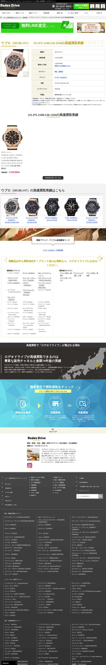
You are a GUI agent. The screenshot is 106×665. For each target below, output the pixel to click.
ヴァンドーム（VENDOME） (13, 607)
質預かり (33, 491)
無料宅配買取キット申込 (11, 491)
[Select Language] (9, 663)
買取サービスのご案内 (38, 473)
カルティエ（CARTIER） (45, 512)
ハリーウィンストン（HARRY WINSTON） (44, 282)
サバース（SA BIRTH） (79, 615)
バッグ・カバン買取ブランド (12, 562)
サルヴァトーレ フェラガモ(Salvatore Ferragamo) (86, 573)
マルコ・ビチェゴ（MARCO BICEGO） (17, 642)
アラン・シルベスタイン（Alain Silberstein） (85, 501)
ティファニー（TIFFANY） (13, 534)
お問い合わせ (8, 488)
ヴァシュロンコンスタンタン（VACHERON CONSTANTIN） (51, 505)
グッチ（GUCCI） (43, 517)
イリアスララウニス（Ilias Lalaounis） (49, 604)
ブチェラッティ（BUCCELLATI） (48, 631)
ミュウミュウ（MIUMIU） (46, 595)
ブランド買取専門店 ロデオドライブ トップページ (16, 475)
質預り (96, 6)
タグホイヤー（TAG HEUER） (14, 532)
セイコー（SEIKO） (44, 529)
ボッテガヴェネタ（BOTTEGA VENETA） (17, 592)
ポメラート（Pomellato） (12, 638)
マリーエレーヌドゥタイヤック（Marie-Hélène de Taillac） (87, 638)
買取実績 (46, 13)
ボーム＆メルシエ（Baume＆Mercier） (50, 550)
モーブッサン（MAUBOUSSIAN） (82, 642)
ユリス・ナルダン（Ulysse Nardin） (49, 553)
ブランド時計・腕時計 (65, 274)
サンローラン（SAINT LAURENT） (15, 576)
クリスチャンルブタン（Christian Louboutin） (52, 571)
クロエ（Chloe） (77, 571)
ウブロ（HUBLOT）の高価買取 (53, 250)
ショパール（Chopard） (79, 526)
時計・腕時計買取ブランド (11, 498)
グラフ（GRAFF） (10, 615)
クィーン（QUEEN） (44, 612)
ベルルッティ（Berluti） (79, 589)
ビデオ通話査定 (35, 478)
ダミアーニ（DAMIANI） (46, 623)
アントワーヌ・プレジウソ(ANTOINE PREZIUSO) (19, 505)
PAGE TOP (53, 428)
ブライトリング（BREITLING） (12, 278)
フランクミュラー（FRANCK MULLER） (29, 286)
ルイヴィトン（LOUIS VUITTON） (48, 555)
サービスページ (36, 102)
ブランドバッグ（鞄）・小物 (77, 274)
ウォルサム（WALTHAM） (46, 607)
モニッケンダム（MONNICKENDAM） (16, 644)
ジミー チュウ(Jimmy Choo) (46, 576)
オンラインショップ (84, 483)
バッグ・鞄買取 (59, 478)
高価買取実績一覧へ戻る (53, 178)
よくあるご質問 (73, 13)
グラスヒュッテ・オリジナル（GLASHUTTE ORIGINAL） (85, 517)
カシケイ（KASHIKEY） (12, 610)
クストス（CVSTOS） (11, 517)
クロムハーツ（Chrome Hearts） (48, 615)
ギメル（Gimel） (10, 612)
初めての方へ (6, 13)
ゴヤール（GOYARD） (45, 573)
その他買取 (57, 486)
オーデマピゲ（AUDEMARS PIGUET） (83, 509)
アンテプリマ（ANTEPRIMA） (47, 565)
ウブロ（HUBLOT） (61, 77)
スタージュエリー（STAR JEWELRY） (83, 621)
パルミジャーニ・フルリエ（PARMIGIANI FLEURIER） (84, 538)
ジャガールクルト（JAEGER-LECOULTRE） (51, 524)
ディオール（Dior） (11, 581)
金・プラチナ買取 (59, 484)
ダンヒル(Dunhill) (77, 579)
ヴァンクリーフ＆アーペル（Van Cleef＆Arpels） (86, 505)
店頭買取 (33, 484)
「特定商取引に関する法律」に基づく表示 (90, 480)
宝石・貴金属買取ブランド (11, 602)
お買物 (90, 6)
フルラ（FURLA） (43, 589)
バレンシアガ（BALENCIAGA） (14, 587)
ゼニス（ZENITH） (77, 529)
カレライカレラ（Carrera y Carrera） (83, 610)
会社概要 (80, 473)
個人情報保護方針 (83, 476)
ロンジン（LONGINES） (79, 558)
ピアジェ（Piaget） (10, 542)
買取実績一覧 (8, 481)
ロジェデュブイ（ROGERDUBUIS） (82, 555)
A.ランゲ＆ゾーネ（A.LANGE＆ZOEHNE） (18, 501)
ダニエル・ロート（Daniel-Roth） (48, 532)
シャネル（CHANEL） (11, 526)
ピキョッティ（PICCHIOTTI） (47, 629)
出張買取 (33, 486)
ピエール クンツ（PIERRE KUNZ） (48, 542)
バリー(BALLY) (76, 584)
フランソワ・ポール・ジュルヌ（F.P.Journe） (85, 545)
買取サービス (20, 13)
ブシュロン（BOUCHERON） (14, 631)
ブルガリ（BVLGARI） (45, 547)
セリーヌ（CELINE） (44, 579)
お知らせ (99, 13)
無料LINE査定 (35, 476)
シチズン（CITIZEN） (11, 524)
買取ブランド (33, 13)
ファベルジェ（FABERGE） (80, 629)
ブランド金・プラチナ (65, 278)
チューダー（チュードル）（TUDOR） (29, 278)
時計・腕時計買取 (59, 476)
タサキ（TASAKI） (10, 623)
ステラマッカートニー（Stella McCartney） (18, 579)
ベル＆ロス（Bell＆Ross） (13, 550)
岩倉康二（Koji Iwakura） (79, 644)
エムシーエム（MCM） (12, 568)
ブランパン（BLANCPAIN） (13, 547)
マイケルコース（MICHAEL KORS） (83, 592)
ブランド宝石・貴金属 (92, 274)
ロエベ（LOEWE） (10, 597)
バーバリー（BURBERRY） (46, 584)
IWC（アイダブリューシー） (44, 274)
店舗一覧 (60, 13)
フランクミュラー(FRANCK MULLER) (83, 631)
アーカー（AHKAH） (11, 604)
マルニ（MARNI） (10, 595)
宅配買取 (33, 481)
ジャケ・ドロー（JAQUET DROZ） (82, 524)
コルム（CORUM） (44, 521)
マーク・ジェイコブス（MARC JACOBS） (51, 592)
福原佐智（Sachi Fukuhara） (80, 647)
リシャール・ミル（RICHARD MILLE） (16, 555)
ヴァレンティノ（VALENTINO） (81, 565)
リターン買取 (35, 489)
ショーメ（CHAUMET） (45, 526)
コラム (86, 13)
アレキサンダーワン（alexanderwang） (17, 565)
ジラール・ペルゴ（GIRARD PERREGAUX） (18, 529)
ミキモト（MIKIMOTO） (45, 642)
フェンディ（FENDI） (45, 587)
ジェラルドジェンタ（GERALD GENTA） (84, 521)
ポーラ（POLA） (77, 634)
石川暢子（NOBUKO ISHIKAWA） (48, 647)
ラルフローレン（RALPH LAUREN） (83, 553)
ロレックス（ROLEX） (14, 290)
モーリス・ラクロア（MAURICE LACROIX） (18, 553)
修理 (102, 6)
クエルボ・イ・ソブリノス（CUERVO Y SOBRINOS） (84, 513)
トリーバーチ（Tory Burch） (13, 584)
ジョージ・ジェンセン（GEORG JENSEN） (85, 618)
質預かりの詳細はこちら (62, 66)
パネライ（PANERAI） (29, 281)
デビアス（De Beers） (45, 626)
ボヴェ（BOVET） (77, 550)
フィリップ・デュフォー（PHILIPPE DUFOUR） (86, 542)
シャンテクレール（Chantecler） (48, 618)
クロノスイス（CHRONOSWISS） (15, 521)
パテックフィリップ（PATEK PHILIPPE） (44, 278)
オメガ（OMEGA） (28, 273)
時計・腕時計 (59, 72)
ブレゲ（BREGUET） (78, 547)
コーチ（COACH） (10, 573)
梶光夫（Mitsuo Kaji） (11, 647)
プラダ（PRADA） (77, 587)
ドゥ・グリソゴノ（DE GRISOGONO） (50, 534)
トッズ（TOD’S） (77, 581)
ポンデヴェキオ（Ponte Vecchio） (48, 638)
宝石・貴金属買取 (59, 481)
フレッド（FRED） (44, 634)
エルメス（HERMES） (45, 509)
